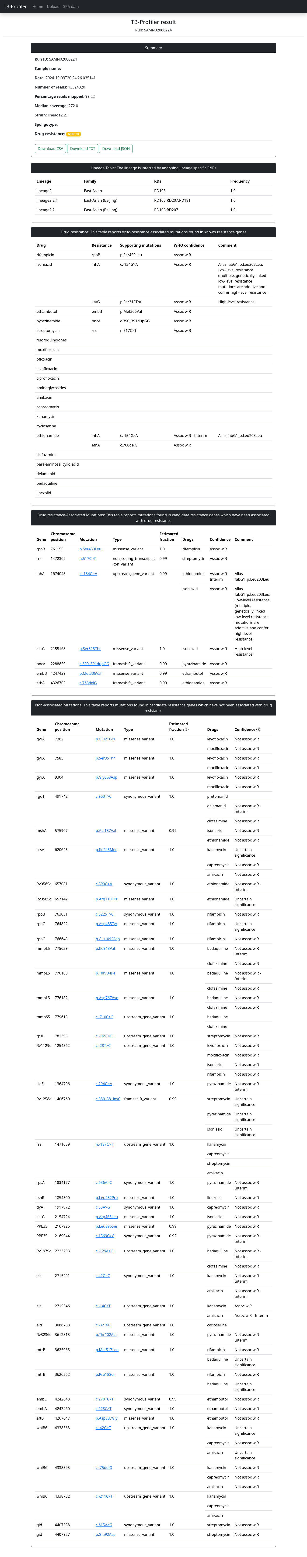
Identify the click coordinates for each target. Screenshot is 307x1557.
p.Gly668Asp (106, 777)
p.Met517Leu (107, 1349)
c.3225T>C (105, 914)
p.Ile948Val (105, 948)
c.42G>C (103, 1275)
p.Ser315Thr (90, 648)
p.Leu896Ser (106, 1226)
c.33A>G (103, 1207)
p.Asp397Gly (106, 1418)
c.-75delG (104, 1467)
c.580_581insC (108, 1098)
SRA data (71, 6)
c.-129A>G (104, 1251)
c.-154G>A (88, 573)
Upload (53, 6)
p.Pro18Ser (105, 1374)
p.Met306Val (90, 673)
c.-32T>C (103, 1325)
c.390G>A (104, 883)
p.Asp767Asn (107, 997)
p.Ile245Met (106, 849)
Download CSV (50, 148)
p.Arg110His (106, 899)
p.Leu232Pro (107, 1197)
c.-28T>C (103, 1045)
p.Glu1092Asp (108, 938)
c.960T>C (104, 796)
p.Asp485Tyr (106, 923)
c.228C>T (104, 1408)
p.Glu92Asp (105, 1534)
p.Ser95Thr (105, 758)
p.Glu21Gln (105, 739)
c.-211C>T (104, 1496)
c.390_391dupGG (94, 663)
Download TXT (82, 148)
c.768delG (88, 682)
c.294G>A (104, 1083)
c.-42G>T (103, 1427)
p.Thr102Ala (106, 1334)
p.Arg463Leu (107, 1216)
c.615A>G (104, 1524)
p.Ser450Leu (90, 549)
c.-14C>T (103, 1305)
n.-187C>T (104, 1144)
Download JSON (116, 148)
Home (37, 6)
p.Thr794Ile (105, 973)
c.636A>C (104, 1182)
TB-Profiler (15, 6)
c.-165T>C (104, 1036)
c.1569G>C (105, 1235)
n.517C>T (88, 558)
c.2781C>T (105, 1399)
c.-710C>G (104, 1016)
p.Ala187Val (106, 830)
